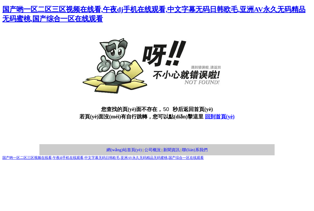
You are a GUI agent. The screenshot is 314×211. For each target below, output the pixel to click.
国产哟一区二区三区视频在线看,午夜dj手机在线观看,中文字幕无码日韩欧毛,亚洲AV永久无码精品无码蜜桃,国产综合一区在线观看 (103, 158)
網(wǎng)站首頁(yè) (124, 150)
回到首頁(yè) (220, 117)
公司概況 (152, 150)
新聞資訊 (171, 150)
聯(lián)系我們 (194, 150)
